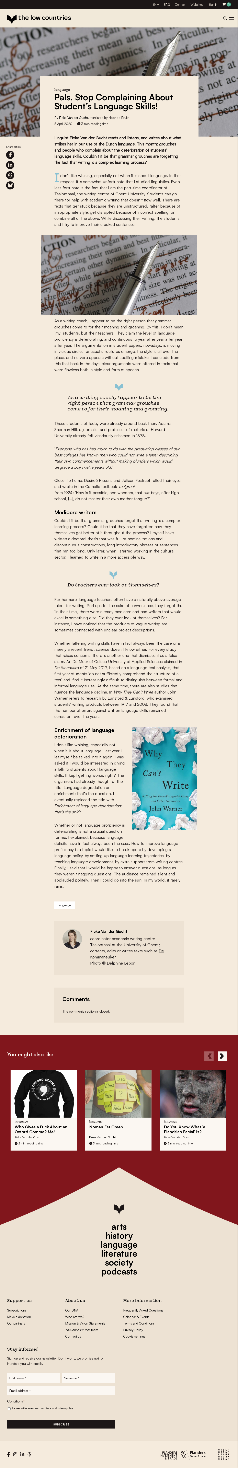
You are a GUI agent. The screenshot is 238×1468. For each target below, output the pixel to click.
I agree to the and (42, 1408)
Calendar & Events (136, 1317)
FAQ (167, 5)
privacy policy (65, 1408)
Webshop (197, 5)
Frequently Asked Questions (143, 1310)
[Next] (222, 1056)
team (81, 1330)
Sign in (212, 5)
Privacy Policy (133, 1330)
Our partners (16, 1323)
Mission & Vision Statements (85, 1323)
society (119, 1262)
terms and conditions (39, 1408)
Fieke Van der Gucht (73, 118)
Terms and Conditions (139, 1323)
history (119, 1235)
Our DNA (71, 1310)
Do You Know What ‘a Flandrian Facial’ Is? (181, 1129)
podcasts (119, 1271)
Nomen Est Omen (103, 1126)
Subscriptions (16, 1310)
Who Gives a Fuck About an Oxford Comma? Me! (37, 1129)
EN (154, 5)
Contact (180, 5)
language (64, 905)
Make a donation (19, 1317)
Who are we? (74, 1317)
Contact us (73, 1336)
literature (119, 1253)
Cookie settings (134, 1336)
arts (119, 1226)
